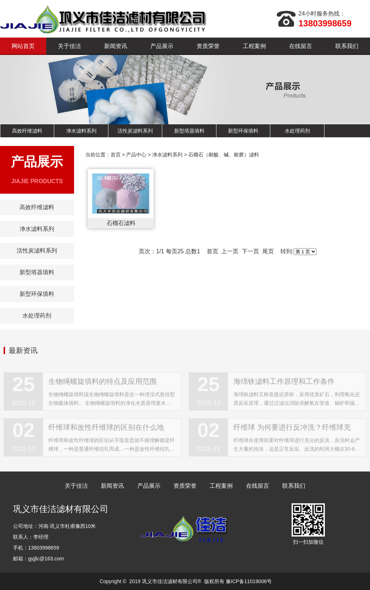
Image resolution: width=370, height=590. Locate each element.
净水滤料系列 (81, 131)
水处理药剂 (297, 131)
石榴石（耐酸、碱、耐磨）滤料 (223, 155)
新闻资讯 (115, 46)
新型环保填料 (243, 131)
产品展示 (161, 46)
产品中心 (136, 155)
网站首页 (23, 46)
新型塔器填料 (189, 131)
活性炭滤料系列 (135, 131)
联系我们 (346, 46)
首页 (116, 155)
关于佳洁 (69, 46)
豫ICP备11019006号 (249, 581)
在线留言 (300, 46)
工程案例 (254, 46)
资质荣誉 (208, 46)
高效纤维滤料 (27, 131)
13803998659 (325, 23)
